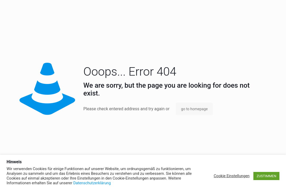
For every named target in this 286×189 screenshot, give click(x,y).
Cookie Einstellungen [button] (231, 176)
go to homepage (194, 109)
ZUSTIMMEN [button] (266, 176)
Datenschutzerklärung (92, 183)
